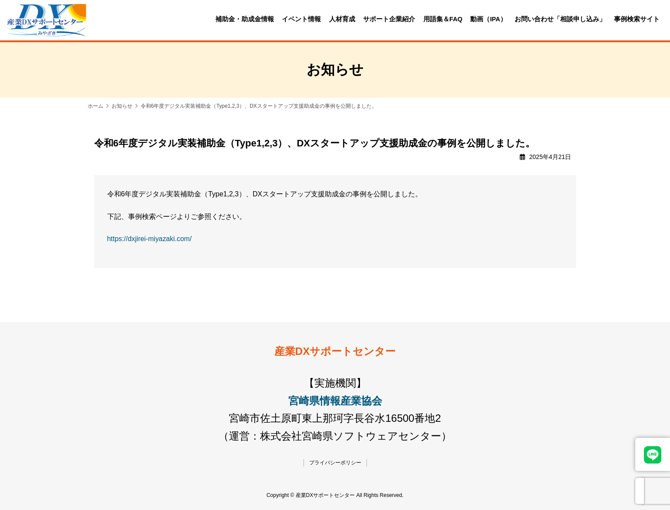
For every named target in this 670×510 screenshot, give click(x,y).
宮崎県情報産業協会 (335, 401)
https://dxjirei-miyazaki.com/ (150, 238)
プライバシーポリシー (335, 463)
